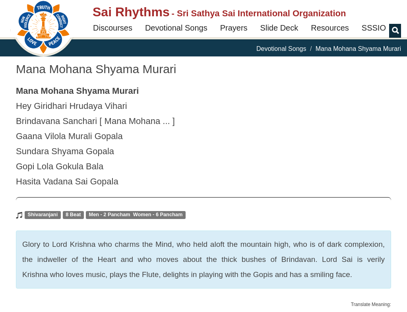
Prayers (234, 27)
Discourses (112, 27)
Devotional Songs (176, 27)
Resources (330, 27)
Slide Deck (279, 27)
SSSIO (374, 27)
